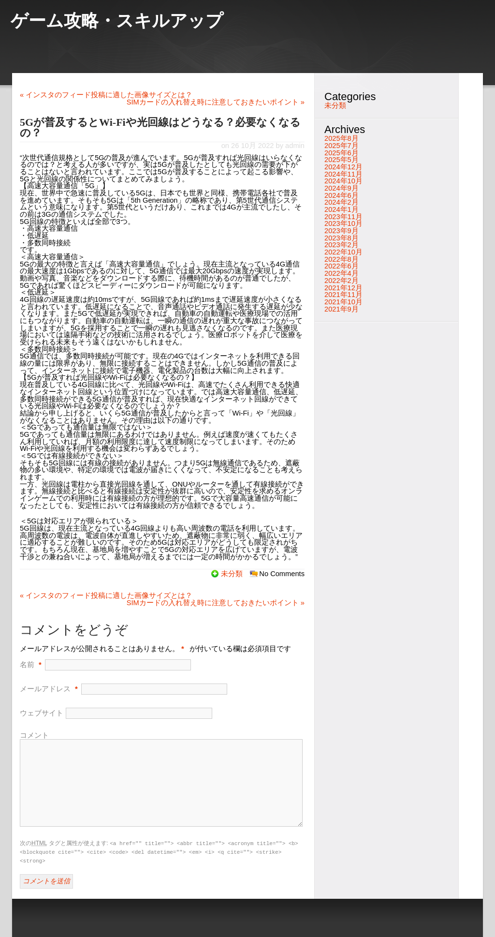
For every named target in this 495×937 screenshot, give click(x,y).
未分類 (232, 574)
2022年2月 (341, 280)
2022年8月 (341, 259)
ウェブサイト (41, 713)
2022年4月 (341, 273)
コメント (34, 735)
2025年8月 (341, 138)
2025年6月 (341, 153)
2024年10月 (343, 181)
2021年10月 (343, 302)
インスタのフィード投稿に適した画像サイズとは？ (106, 95)
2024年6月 (341, 195)
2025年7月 (341, 145)
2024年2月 (341, 202)
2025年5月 (341, 160)
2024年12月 (343, 167)
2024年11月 (343, 174)
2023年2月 (341, 245)
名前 (27, 665)
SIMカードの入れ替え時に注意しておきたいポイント (216, 102)
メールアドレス (45, 689)
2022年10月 (343, 252)
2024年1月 (341, 209)
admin (295, 145)
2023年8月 (341, 238)
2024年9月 (341, 188)
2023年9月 (341, 231)
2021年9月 (341, 309)
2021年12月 (343, 288)
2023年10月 (343, 223)
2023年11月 (343, 217)
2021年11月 (343, 294)
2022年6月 (341, 266)
